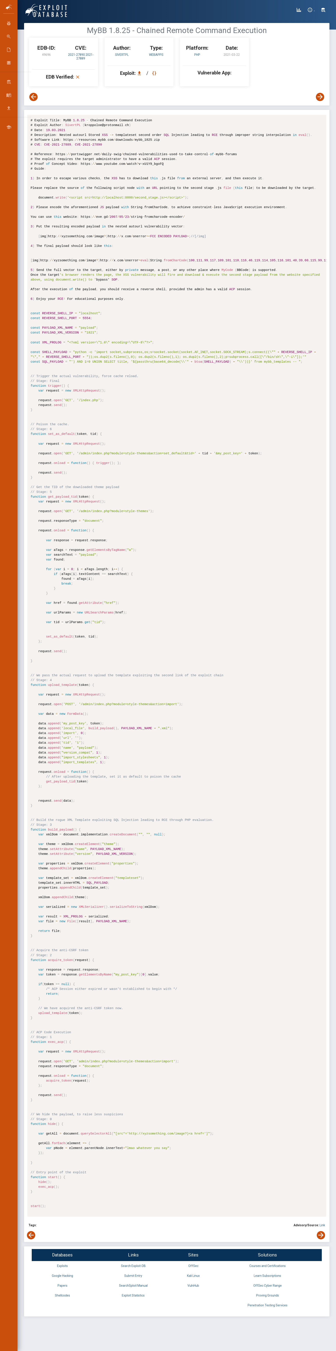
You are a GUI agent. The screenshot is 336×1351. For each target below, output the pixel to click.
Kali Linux (193, 1275)
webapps (156, 54)
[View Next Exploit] (320, 97)
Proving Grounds (267, 1295)
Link (322, 1225)
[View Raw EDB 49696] (155, 73)
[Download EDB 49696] (140, 73)
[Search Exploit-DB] (323, 10)
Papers (62, 1285)
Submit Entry (133, 1275)
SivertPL (122, 54)
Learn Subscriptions (267, 1275)
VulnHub (193, 1285)
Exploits (62, 1266)
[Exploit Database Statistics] (299, 10)
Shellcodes (62, 1295)
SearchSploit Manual (133, 1285)
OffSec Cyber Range (267, 1285)
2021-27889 (85, 56)
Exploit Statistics (133, 1295)
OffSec (193, 1266)
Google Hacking (62, 1275)
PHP (197, 54)
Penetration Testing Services (267, 1305)
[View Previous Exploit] (33, 97)
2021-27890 (77, 54)
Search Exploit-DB (133, 1266)
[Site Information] (311, 10)
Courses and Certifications (267, 1266)
